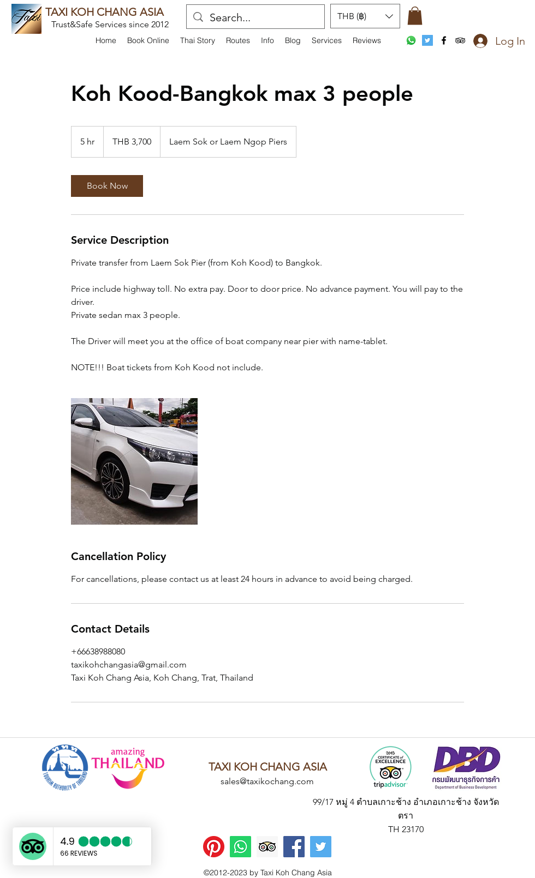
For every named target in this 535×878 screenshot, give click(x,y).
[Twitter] (320, 846)
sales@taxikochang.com (267, 781)
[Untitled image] (134, 461)
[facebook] (443, 40)
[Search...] (255, 17)
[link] (107, 186)
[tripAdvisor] (460, 40)
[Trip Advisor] (267, 846)
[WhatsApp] (411, 40)
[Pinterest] (213, 846)
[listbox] (365, 16)
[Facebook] (294, 846)
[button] (267, 40)
